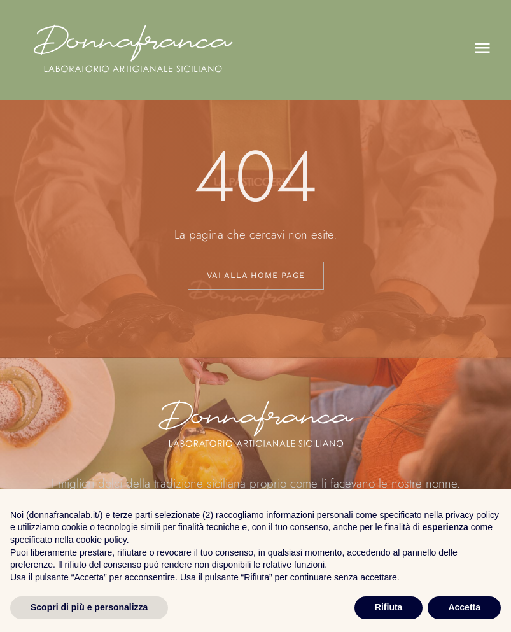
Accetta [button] (464, 607)
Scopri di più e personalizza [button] (89, 607)
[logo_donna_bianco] (132, 16)
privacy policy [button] (472, 515)
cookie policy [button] (101, 540)
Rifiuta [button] (389, 607)
